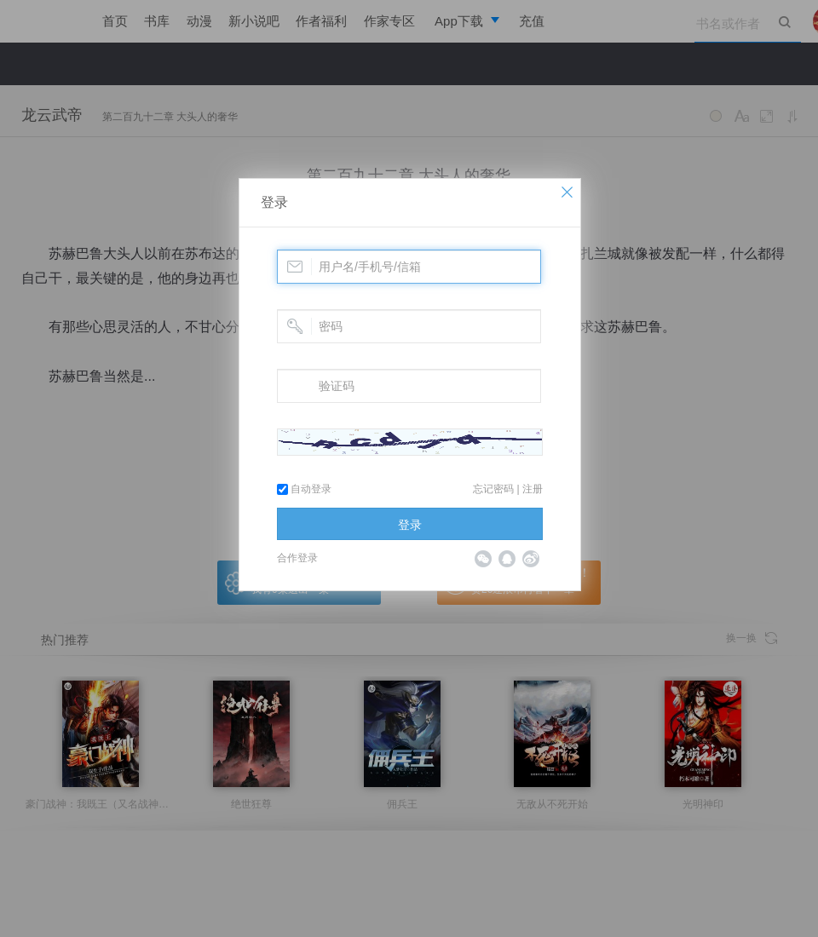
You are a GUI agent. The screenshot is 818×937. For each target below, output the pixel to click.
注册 (532, 489)
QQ (507, 558)
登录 (274, 202)
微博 (530, 558)
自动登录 (304, 489)
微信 (483, 558)
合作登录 (297, 558)
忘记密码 (493, 489)
